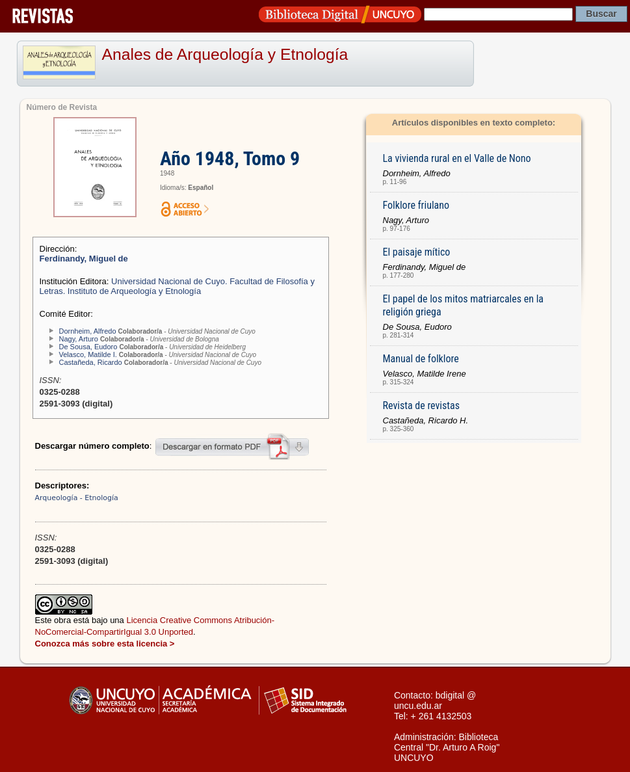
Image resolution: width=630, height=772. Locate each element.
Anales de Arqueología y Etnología (225, 54)
